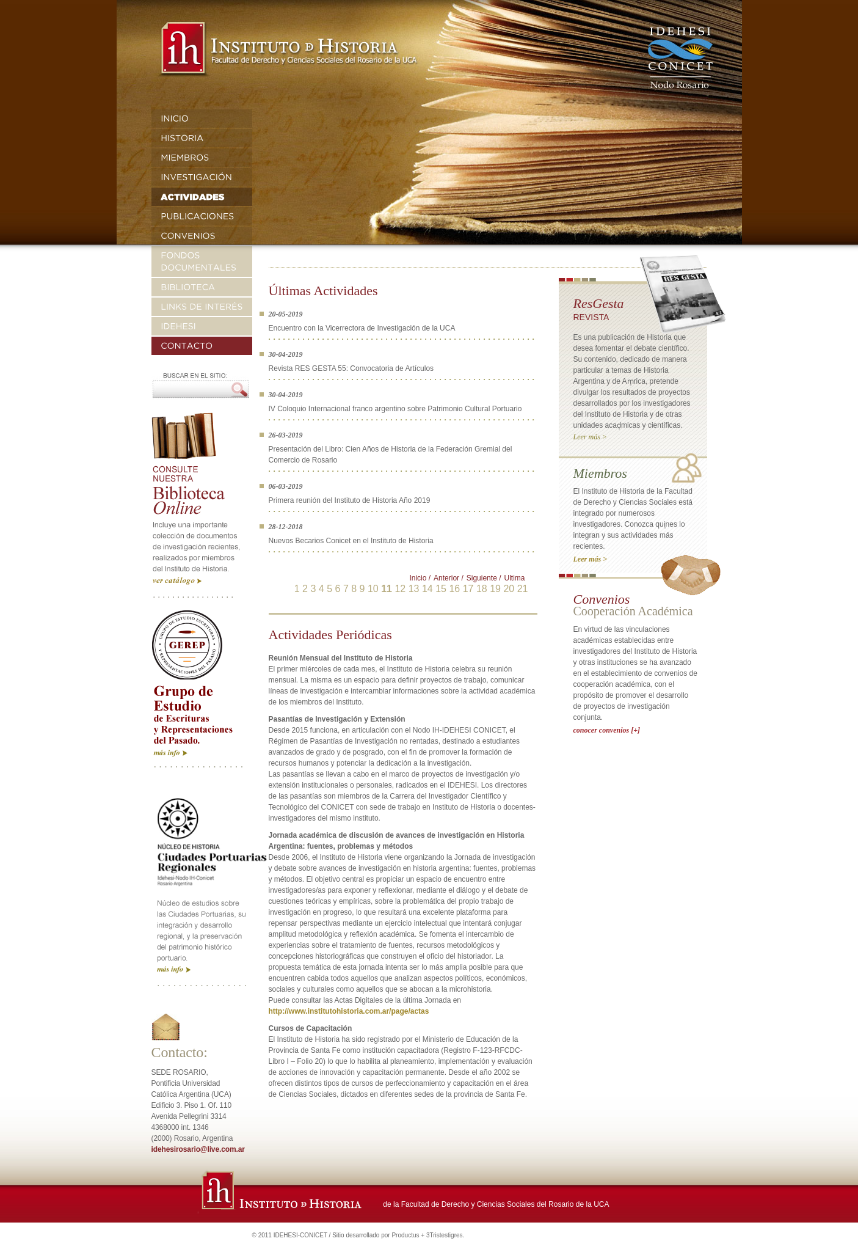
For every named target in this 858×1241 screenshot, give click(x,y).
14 (427, 589)
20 (508, 589)
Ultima (514, 578)
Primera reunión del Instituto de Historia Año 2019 (350, 500)
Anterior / (449, 578)
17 (468, 589)
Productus (405, 1235)
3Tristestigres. (445, 1235)
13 (414, 589)
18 (481, 589)
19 (495, 589)
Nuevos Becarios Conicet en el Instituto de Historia (351, 540)
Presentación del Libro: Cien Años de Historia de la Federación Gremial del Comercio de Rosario (390, 454)
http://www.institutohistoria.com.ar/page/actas (349, 1011)
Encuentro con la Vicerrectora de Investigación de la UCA (362, 328)
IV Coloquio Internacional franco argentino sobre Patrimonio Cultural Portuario (395, 409)
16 (454, 589)
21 (522, 589)
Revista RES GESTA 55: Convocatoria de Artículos (351, 368)
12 (399, 589)
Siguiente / (484, 578)
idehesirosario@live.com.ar (198, 1149)
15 (440, 589)
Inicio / (420, 578)
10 (373, 589)
